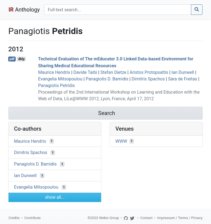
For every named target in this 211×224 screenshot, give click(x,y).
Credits (14, 218)
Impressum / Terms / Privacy (179, 218)
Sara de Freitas (182, 79)
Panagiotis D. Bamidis (107, 79)
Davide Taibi (85, 72)
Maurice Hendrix (54, 72)
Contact (146, 218)
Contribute (32, 218)
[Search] (117, 9)
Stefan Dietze (113, 72)
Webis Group (109, 218)
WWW (121, 141)
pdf (12, 59)
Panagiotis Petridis (56, 85)
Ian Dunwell (182, 72)
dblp (21, 59)
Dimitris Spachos (148, 79)
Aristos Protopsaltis (149, 72)
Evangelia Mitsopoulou (60, 79)
